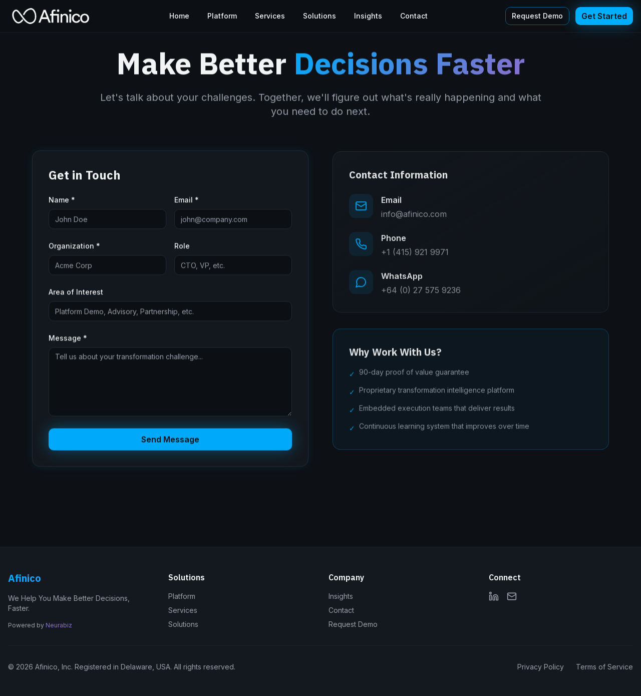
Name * (62, 201)
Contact (414, 16)
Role (182, 247)
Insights (368, 16)
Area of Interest (76, 293)
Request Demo (537, 16)
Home (179, 16)
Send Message (170, 441)
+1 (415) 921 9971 (415, 254)
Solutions (319, 16)
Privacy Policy (540, 666)
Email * (186, 201)
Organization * (74, 247)
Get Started (604, 16)
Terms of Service (604, 666)
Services (270, 16)
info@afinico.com (414, 216)
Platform (222, 16)
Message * (68, 339)
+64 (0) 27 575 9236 (421, 292)
